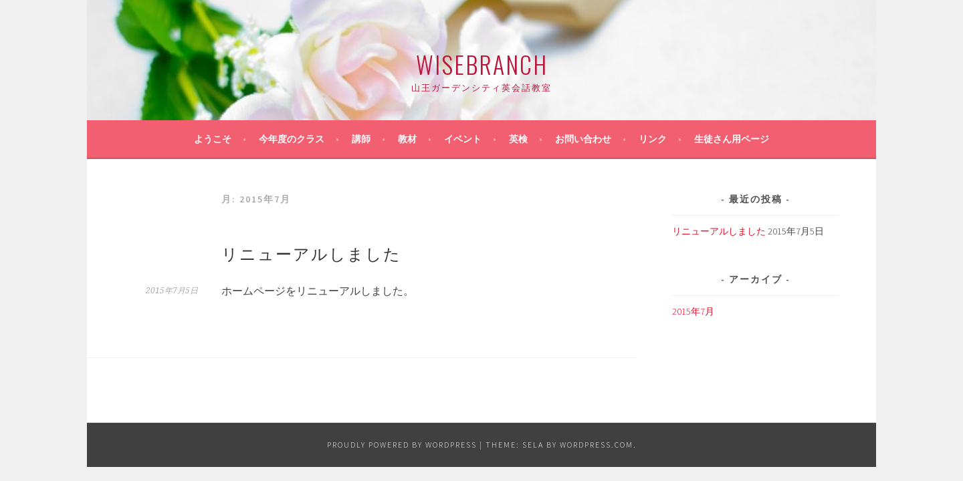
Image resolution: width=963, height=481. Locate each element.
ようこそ (212, 139)
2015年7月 (693, 311)
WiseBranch (482, 64)
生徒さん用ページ (731, 139)
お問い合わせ (583, 139)
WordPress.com (596, 445)
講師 (361, 139)
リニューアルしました (311, 252)
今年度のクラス (291, 139)
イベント (462, 139)
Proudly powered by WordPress (402, 445)
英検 (518, 139)
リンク (653, 139)
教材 (407, 139)
